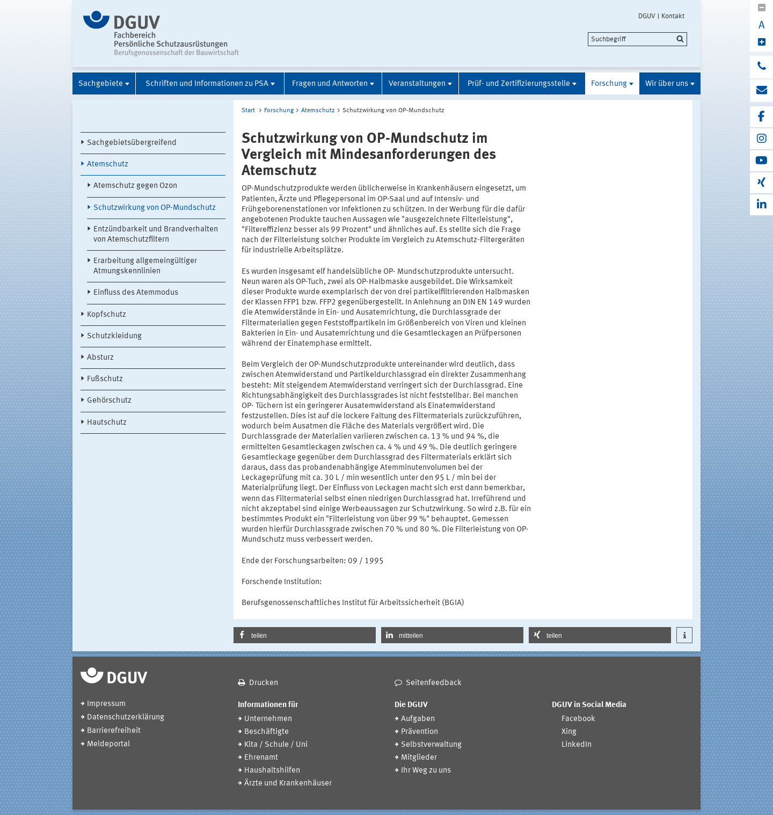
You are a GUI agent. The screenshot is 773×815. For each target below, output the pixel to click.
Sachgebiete (100, 84)
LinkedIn (576, 745)
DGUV (646, 16)
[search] (637, 39)
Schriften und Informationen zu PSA (206, 84)
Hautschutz (107, 423)
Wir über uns (666, 84)
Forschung (609, 84)
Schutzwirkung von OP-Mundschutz (154, 208)
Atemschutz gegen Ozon (135, 186)
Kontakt (672, 16)
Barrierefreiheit (114, 731)
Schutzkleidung (114, 336)
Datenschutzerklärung (125, 718)
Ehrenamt (261, 758)
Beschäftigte (266, 732)
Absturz (100, 358)
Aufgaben (418, 719)
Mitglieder (419, 758)
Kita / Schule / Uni (276, 745)
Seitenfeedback (434, 683)
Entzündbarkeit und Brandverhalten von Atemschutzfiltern (155, 234)
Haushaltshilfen (272, 771)
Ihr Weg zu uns (426, 771)
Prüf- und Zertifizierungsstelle (519, 84)
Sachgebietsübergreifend (132, 143)
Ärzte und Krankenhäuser (288, 784)
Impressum (106, 704)
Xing (569, 732)
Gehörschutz (109, 401)
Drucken (263, 683)
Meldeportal (108, 744)
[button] (305, 635)
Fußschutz (105, 379)
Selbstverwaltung (431, 745)
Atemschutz (107, 165)
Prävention (419, 732)
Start (248, 110)
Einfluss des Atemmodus (135, 293)
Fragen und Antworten (330, 84)
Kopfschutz (106, 315)
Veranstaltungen (417, 84)
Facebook (578, 719)
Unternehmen (268, 719)
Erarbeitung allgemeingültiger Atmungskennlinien (145, 266)
